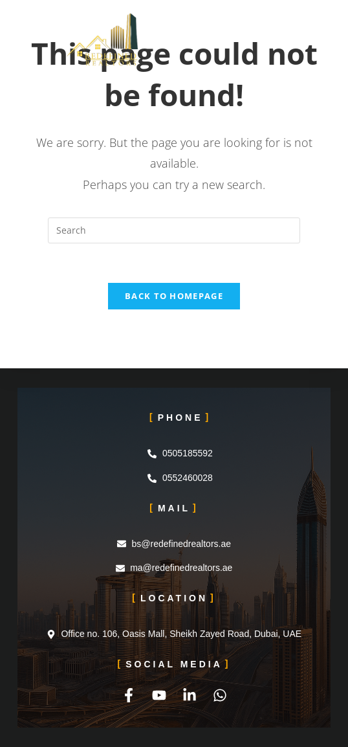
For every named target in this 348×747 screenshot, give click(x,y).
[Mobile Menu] (276, 29)
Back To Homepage (174, 296)
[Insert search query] (174, 230)
